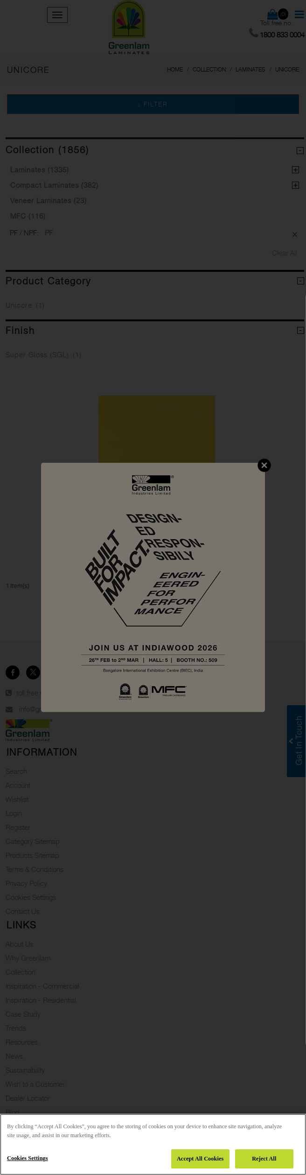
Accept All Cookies (200, 1158)
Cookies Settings (27, 1158)
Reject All (264, 1158)
